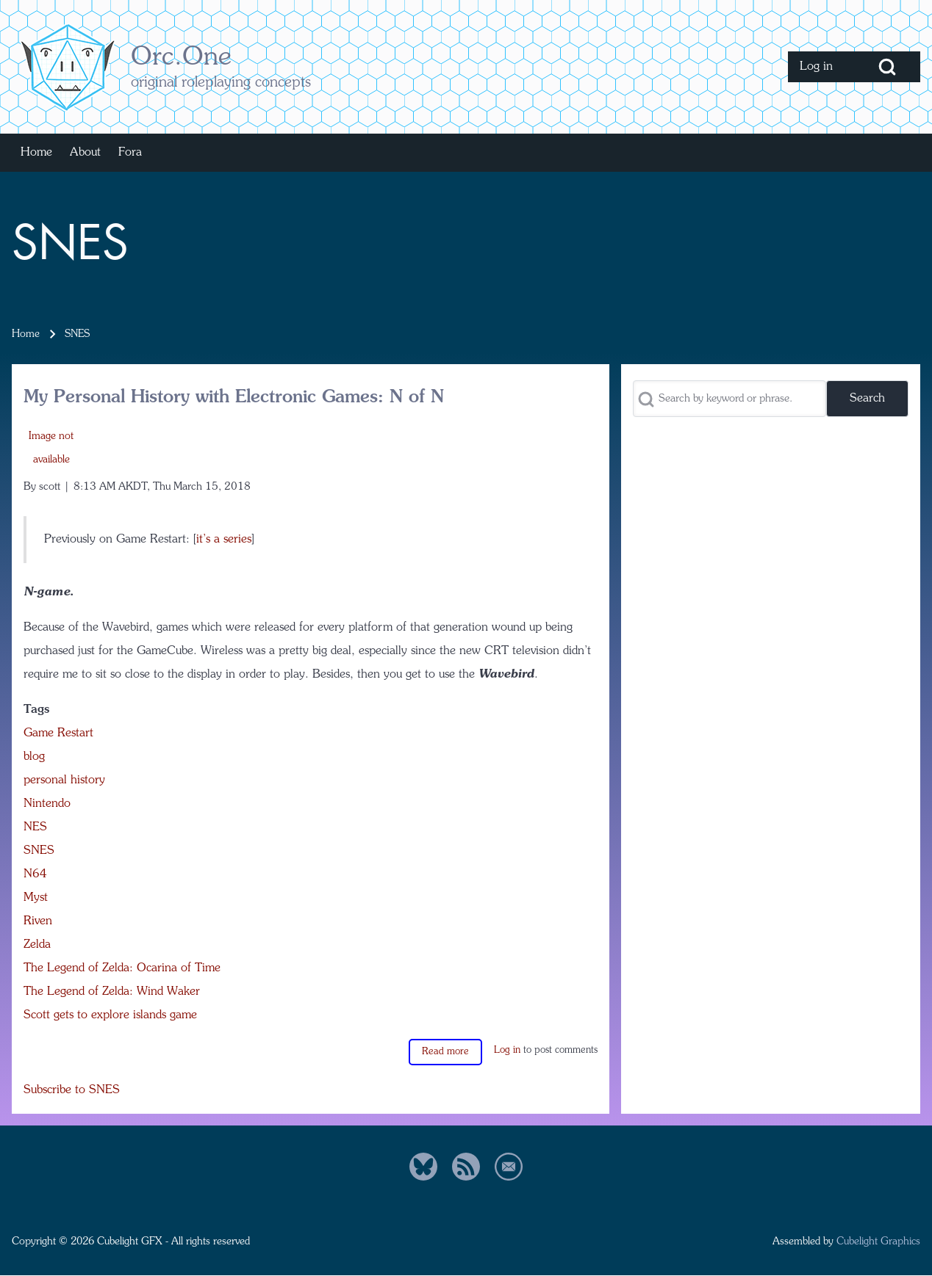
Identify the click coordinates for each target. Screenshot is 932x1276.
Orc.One (181, 58)
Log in (507, 1050)
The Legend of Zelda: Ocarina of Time (122, 968)
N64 (35, 874)
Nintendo (47, 804)
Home (26, 334)
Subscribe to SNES (72, 1090)
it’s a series (223, 539)
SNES (39, 851)
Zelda (37, 945)
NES (35, 827)
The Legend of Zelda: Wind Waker (112, 992)
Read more (445, 1051)
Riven (38, 921)
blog (34, 757)
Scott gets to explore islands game (110, 1015)
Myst (36, 898)
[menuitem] (821, 66)
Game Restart (58, 733)
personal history (64, 780)
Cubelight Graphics (878, 1241)
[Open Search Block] (887, 66)
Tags (36, 710)
